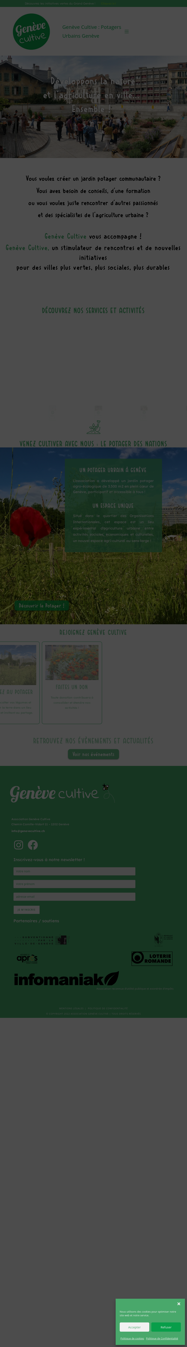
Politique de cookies (132, 1338)
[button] (179, 1304)
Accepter (134, 1327)
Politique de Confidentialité (162, 1338)
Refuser (166, 1327)
